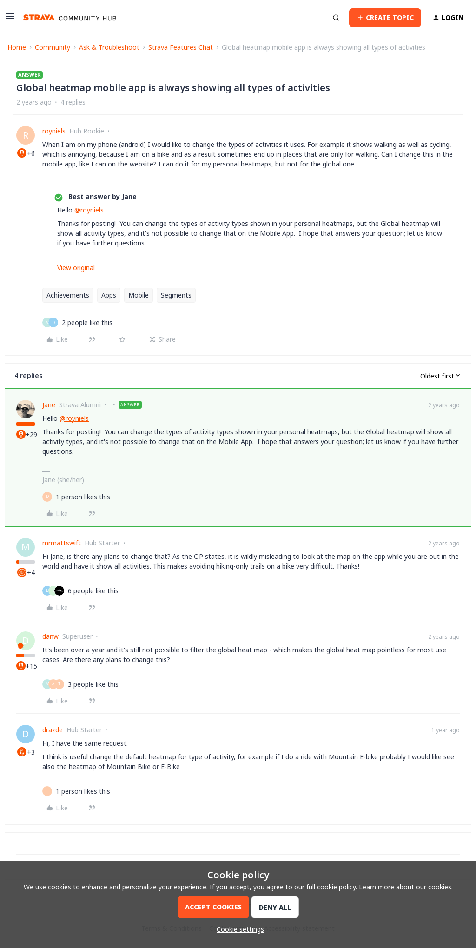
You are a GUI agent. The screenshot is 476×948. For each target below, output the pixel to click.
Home (16, 47)
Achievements (67, 295)
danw (50, 636)
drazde (52, 729)
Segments (176, 295)
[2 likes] (87, 322)
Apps (108, 295)
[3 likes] (93, 684)
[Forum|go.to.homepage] (69, 17)
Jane (48, 404)
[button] (10, 19)
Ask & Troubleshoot (109, 47)
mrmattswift (61, 542)
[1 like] (83, 497)
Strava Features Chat (180, 47)
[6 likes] (93, 591)
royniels (54, 130)
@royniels (89, 210)
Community (52, 47)
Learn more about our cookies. (406, 886)
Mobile (138, 295)
